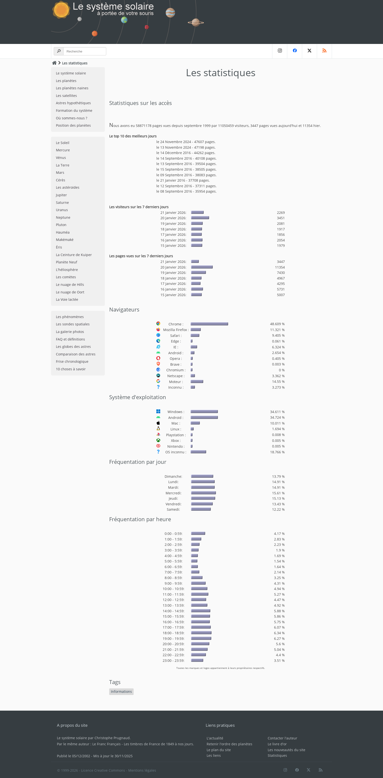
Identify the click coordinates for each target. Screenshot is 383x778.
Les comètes (66, 277)
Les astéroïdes (67, 187)
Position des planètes (73, 125)
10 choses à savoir (71, 369)
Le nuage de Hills (70, 284)
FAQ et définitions (70, 339)
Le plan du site (219, 749)
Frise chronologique (72, 361)
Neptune (63, 217)
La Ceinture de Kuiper (74, 254)
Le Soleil (62, 142)
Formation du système (74, 110)
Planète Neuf (66, 262)
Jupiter (61, 195)
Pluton (61, 224)
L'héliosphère (67, 269)
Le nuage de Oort (70, 292)
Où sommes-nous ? (71, 118)
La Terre (62, 165)
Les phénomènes (70, 316)
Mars (60, 172)
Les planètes (66, 80)
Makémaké (65, 239)
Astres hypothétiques (73, 103)
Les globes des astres (73, 346)
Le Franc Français (106, 744)
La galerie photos (70, 331)
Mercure (63, 150)
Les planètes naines (72, 88)
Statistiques (277, 755)
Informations (121, 691)
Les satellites (66, 95)
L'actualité (215, 738)
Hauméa (63, 232)
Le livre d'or (277, 744)
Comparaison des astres (76, 354)
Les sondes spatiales (73, 324)
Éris (59, 247)
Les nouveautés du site (286, 749)
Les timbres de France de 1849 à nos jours (158, 744)
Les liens (214, 755)
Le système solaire (71, 73)
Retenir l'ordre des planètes (229, 744)
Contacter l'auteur (282, 738)
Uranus (62, 209)
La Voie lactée (67, 299)
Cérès (60, 180)
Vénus (61, 157)
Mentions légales (142, 770)
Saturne (62, 202)
